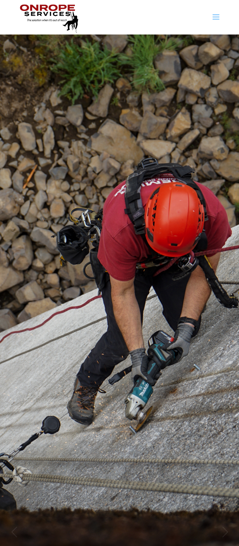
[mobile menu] (216, 17)
